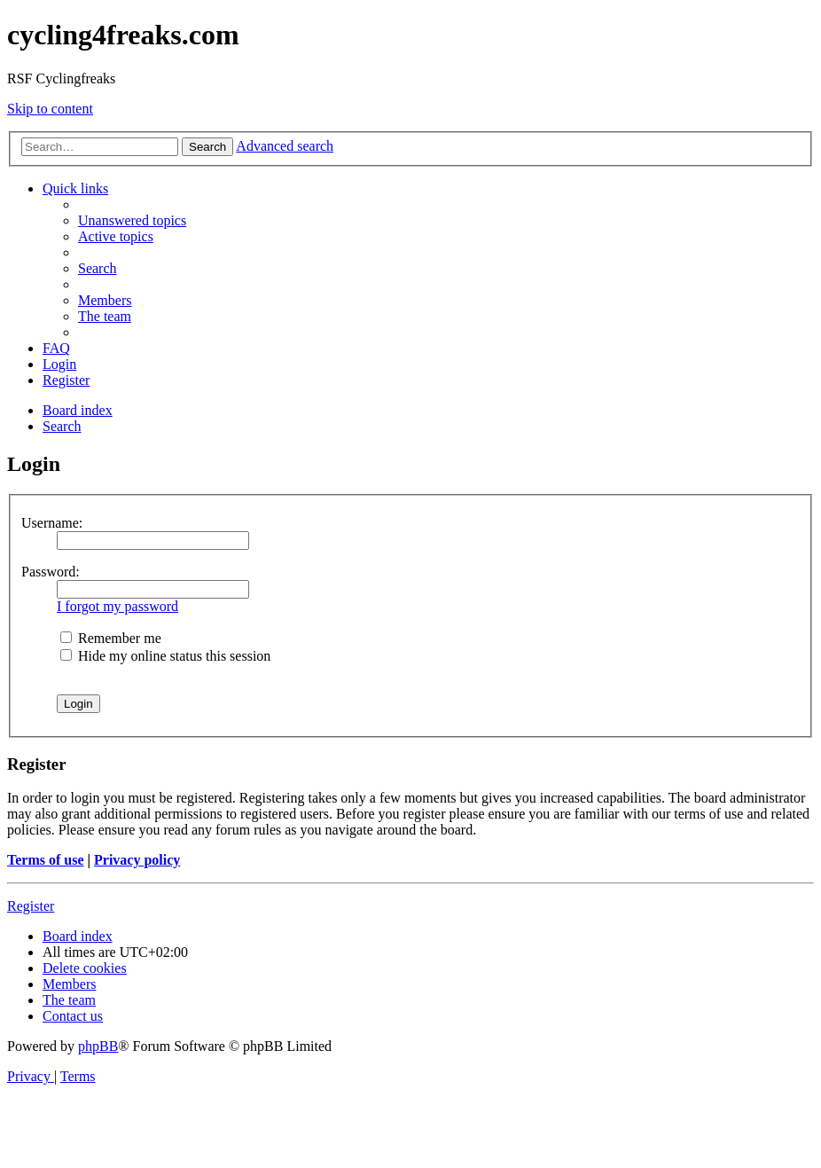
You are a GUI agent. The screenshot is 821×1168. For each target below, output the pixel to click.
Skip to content (50, 108)
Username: (51, 522)
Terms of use (45, 859)
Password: (50, 571)
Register (30, 905)
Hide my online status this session (165, 655)
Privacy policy (137, 859)
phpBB (98, 1046)
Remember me (110, 638)
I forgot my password (117, 606)
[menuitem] (132, 220)
